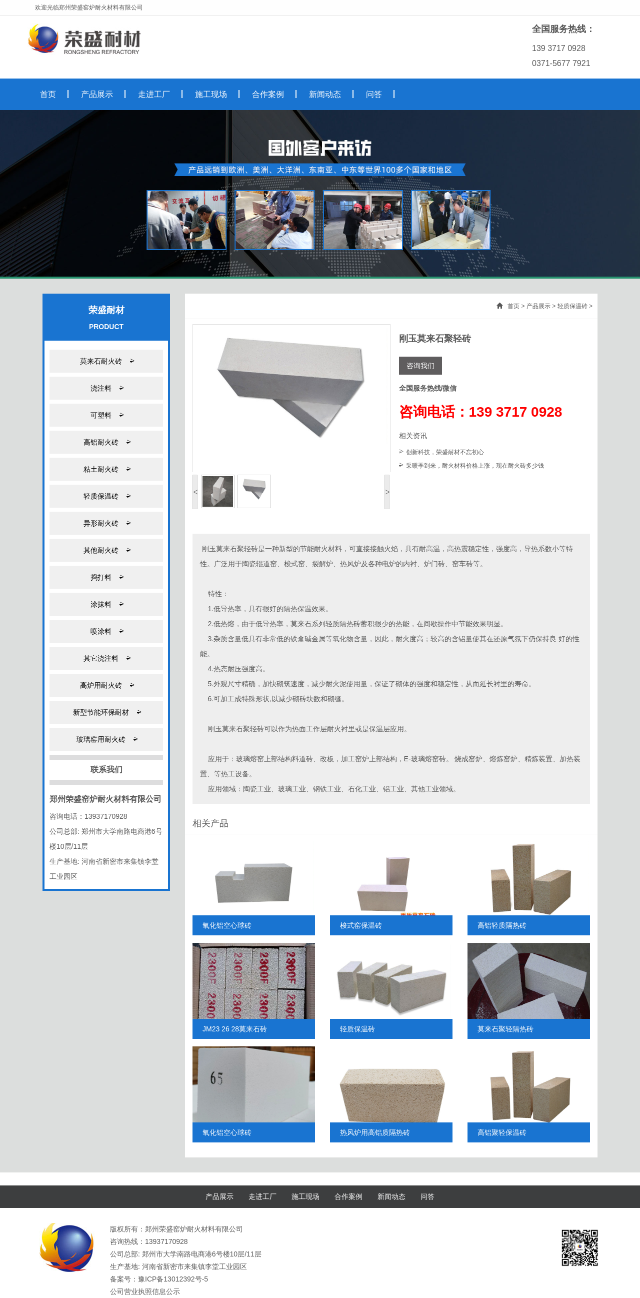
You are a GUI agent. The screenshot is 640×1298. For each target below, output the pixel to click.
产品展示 (538, 306)
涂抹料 (106, 604)
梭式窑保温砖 (361, 925)
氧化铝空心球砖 (227, 925)
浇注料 (106, 388)
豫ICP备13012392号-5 (173, 1279)
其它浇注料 (106, 658)
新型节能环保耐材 (106, 712)
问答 (427, 1196)
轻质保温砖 (106, 496)
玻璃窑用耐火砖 (106, 739)
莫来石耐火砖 (106, 361)
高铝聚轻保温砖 (502, 1132)
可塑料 (106, 415)
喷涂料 (106, 631)
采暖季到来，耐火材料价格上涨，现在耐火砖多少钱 (475, 465)
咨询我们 (420, 366)
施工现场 (306, 1196)
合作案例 (348, 1196)
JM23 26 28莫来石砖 (234, 1029)
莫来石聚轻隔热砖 (506, 1029)
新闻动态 (392, 1196)
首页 (514, 306)
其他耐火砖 (106, 550)
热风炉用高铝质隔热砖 (375, 1132)
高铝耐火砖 (106, 442)
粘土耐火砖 (106, 469)
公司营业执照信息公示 (145, 1291)
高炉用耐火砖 (106, 685)
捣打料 (106, 577)
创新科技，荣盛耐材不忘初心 (445, 452)
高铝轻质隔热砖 (502, 925)
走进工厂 (262, 1196)
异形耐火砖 (106, 523)
